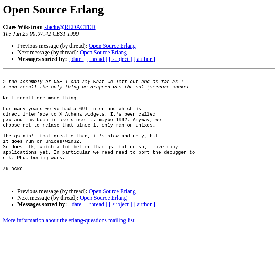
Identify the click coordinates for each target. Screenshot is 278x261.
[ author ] (144, 59)
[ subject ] (120, 59)
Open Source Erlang (112, 46)
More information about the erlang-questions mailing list (68, 241)
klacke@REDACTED (70, 27)
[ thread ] (97, 59)
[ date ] (76, 59)
